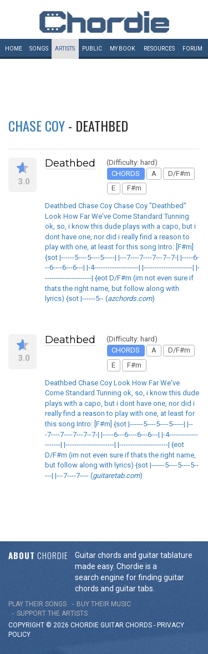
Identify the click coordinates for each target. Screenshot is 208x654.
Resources (159, 49)
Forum (192, 49)
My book (122, 49)
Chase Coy (36, 125)
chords (138, 625)
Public (92, 49)
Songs (38, 49)
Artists (65, 49)
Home (13, 49)
